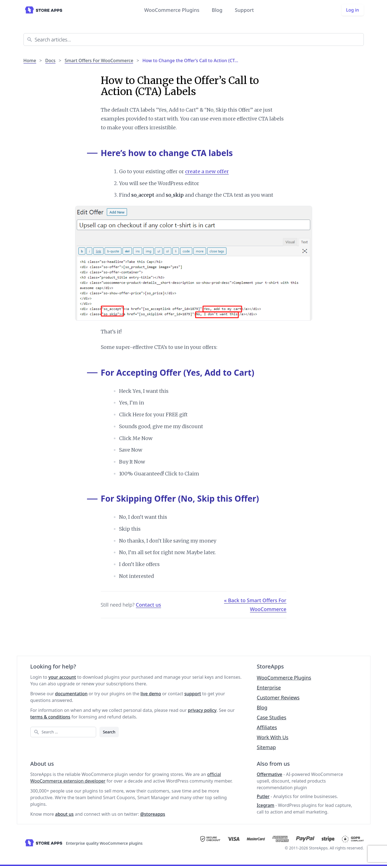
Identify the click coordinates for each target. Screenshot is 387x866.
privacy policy (202, 710)
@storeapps (152, 814)
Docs (50, 60)
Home (29, 60)
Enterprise (269, 687)
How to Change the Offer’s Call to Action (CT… (190, 60)
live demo (151, 694)
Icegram (265, 805)
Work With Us (272, 737)
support (192, 694)
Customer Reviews (278, 697)
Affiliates (267, 727)
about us (64, 814)
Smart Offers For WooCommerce (99, 60)
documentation (71, 694)
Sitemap (266, 747)
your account (62, 677)
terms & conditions (50, 717)
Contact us (148, 604)
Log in (352, 10)
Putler (263, 796)
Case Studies (271, 717)
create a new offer (207, 171)
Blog (217, 10)
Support (244, 10)
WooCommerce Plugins (171, 10)
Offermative (269, 774)
